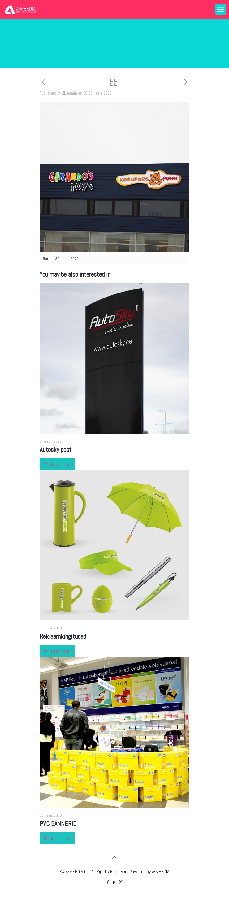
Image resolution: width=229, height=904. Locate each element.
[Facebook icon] (108, 882)
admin (72, 93)
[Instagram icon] (121, 882)
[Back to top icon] (114, 857)
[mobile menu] (220, 9)
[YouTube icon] (114, 882)
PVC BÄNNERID (58, 823)
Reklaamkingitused (63, 636)
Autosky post (55, 449)
